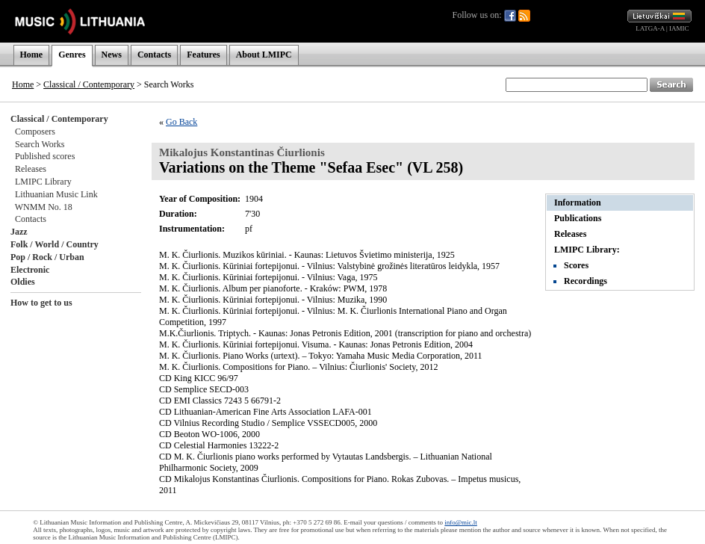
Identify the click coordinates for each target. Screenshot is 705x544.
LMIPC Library (43, 181)
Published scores (45, 156)
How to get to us (41, 302)
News (112, 54)
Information (577, 202)
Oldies (22, 281)
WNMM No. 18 (43, 207)
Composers (35, 131)
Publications (577, 218)
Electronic (29, 270)
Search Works (39, 144)
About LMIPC (264, 54)
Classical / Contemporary (88, 84)
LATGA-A (650, 28)
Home (31, 54)
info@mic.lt (460, 522)
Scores (576, 265)
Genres (71, 54)
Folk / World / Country (54, 244)
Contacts (154, 54)
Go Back (181, 122)
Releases (30, 169)
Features (203, 54)
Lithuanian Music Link (56, 194)
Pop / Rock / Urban (47, 257)
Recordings (585, 281)
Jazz (19, 231)
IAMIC (679, 28)
